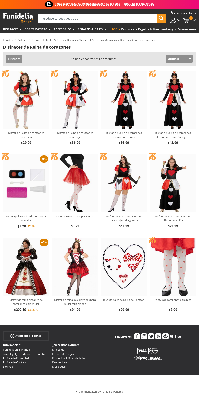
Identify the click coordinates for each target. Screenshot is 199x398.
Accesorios (62, 29)
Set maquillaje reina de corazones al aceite (26, 218)
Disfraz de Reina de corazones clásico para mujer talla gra (173, 135)
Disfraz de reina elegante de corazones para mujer (26, 302)
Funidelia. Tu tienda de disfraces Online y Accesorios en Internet (18, 18)
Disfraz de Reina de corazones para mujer (75, 135)
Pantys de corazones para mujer (75, 216)
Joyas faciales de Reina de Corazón (124, 300)
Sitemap (8, 366)
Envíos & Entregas (63, 354)
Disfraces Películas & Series (48, 40)
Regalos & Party (91, 29)
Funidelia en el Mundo (16, 349)
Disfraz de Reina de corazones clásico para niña (173, 218)
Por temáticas (35, 29)
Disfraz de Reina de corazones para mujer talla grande (124, 218)
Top (114, 29)
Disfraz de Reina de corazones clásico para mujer (124, 135)
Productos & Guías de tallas (68, 358)
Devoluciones (60, 362)
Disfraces (10, 29)
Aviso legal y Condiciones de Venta (24, 354)
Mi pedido (58, 349)
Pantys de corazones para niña (172, 300)
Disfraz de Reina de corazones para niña (26, 135)
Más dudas (59, 366)
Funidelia (8, 40)
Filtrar (12, 59)
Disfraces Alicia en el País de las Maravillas (92, 40)
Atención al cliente (25, 336)
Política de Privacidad (16, 358)
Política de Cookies (14, 362)
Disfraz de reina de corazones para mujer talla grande (75, 302)
